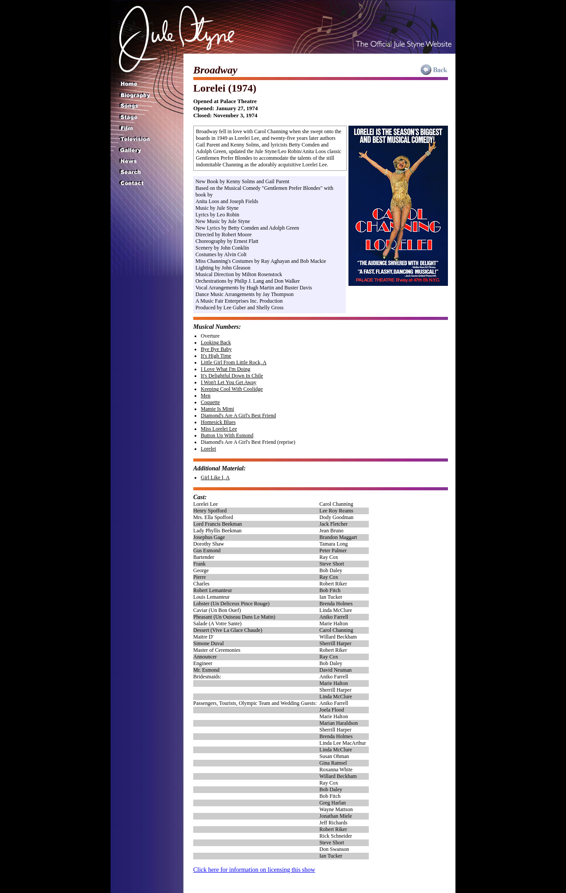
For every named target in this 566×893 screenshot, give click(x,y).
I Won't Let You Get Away (228, 382)
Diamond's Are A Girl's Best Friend (238, 415)
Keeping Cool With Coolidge (232, 389)
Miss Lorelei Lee (219, 429)
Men (205, 396)
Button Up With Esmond (227, 435)
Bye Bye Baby (216, 349)
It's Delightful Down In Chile (232, 376)
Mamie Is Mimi (217, 409)
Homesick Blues (218, 422)
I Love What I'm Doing (225, 369)
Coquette (210, 402)
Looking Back (216, 342)
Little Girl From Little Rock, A (234, 362)
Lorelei (208, 449)
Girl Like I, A (215, 477)
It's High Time (216, 356)
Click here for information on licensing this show (254, 869)
